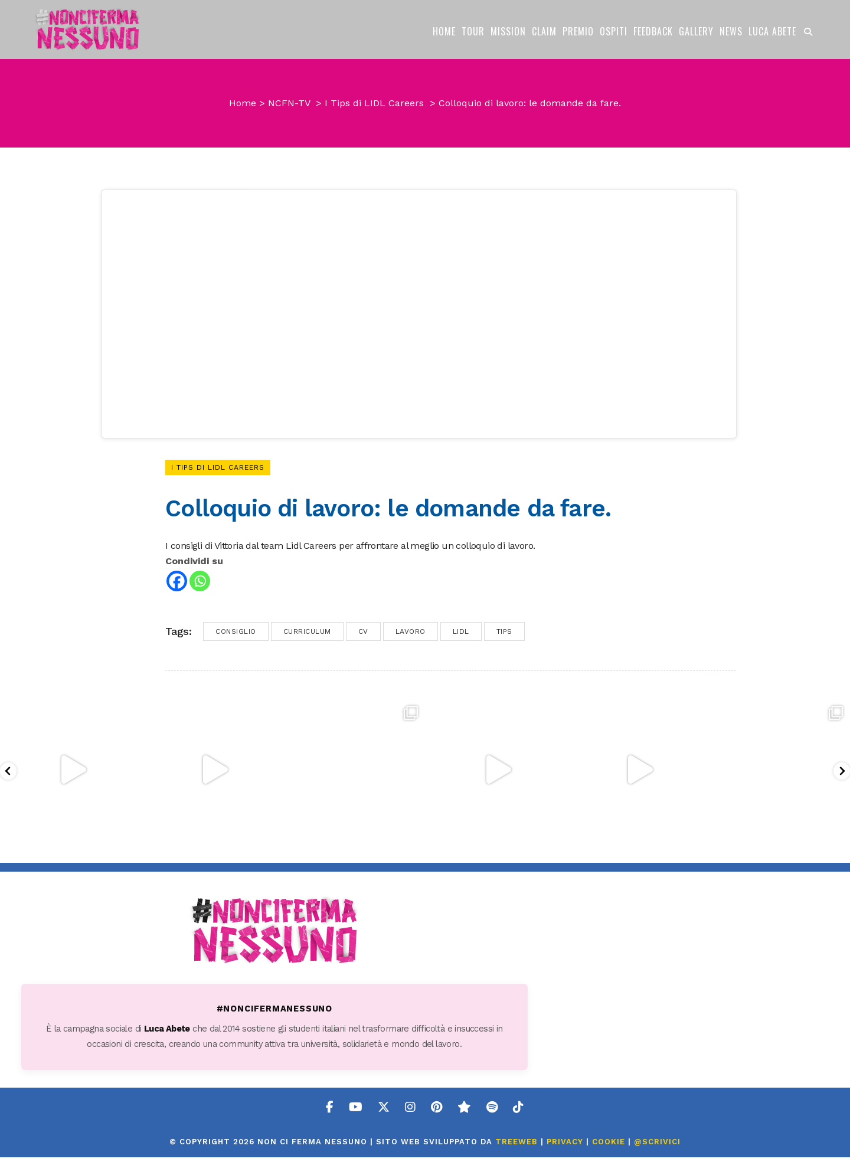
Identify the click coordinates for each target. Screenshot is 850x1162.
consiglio (235, 636)
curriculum (307, 636)
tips (504, 636)
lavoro (410, 636)
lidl (461, 636)
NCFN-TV (289, 103)
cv (363, 636)
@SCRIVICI (657, 1146)
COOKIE (608, 1146)
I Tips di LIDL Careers (374, 103)
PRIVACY (565, 1146)
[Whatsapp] (199, 585)
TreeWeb (516, 1146)
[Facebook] (176, 585)
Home (242, 103)
